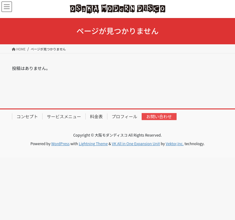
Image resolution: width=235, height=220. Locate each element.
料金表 (96, 116)
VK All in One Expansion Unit (136, 143)
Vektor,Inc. (175, 143)
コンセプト (27, 116)
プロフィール (124, 116)
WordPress (60, 143)
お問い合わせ (159, 116)
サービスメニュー (64, 116)
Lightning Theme (93, 143)
